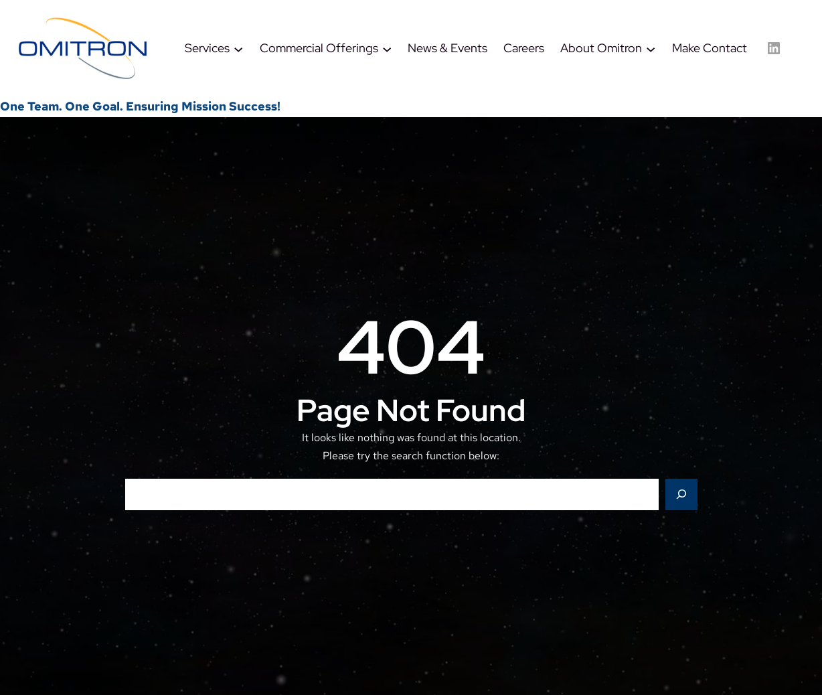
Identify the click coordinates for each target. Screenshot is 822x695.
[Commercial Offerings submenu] (387, 48)
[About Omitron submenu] (650, 48)
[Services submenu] (238, 48)
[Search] (681, 495)
